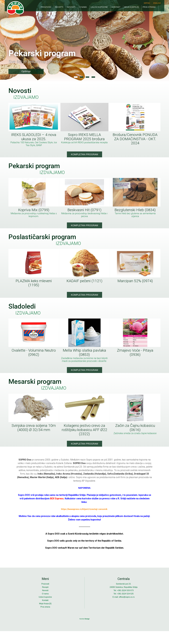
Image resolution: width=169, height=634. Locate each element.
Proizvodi (46, 8)
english (157, 3)
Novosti (71, 8)
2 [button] (81, 77)
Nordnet (84, 622)
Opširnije (26, 71)
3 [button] (87, 77)
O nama (83, 8)
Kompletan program (84, 155)
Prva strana (149, 8)
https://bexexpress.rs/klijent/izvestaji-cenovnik (84, 512)
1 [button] (75, 77)
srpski (147, 3)
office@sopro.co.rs (126, 600)
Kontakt (116, 8)
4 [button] (93, 77)
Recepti (59, 8)
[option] (84, 41)
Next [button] (163, 41)
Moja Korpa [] (131, 8)
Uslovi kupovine (99, 8)
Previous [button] (6, 41)
